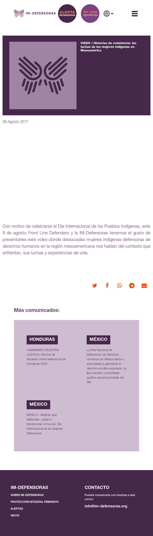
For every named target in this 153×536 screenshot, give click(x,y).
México (98, 340)
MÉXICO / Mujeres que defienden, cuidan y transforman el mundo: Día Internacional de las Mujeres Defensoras (45, 424)
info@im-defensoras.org (106, 506)
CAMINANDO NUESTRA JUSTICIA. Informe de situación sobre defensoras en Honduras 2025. (46, 357)
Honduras (42, 340)
